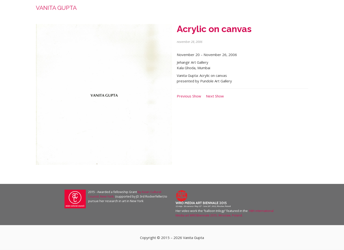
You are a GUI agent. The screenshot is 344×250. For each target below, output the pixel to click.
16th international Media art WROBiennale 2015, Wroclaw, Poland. (225, 213)
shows (278, 9)
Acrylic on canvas (214, 28)
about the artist (216, 9)
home (190, 9)
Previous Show (189, 96)
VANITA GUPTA (56, 7)
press (260, 9)
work (242, 9)
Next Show (215, 96)
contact (298, 9)
